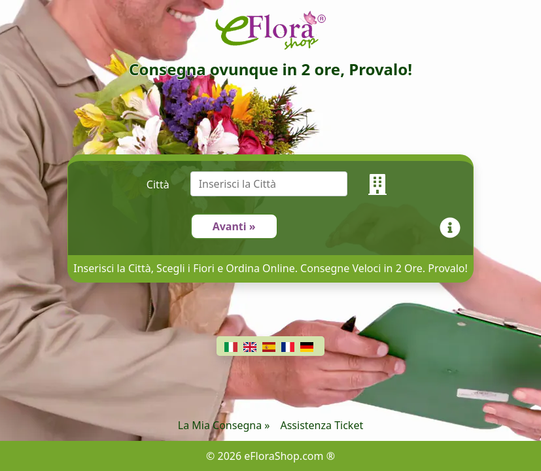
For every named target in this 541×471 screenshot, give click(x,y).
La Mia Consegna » (224, 425)
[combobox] (279, 184)
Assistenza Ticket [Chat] (321, 425)
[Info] (453, 226)
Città (158, 184)
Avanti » (234, 226)
